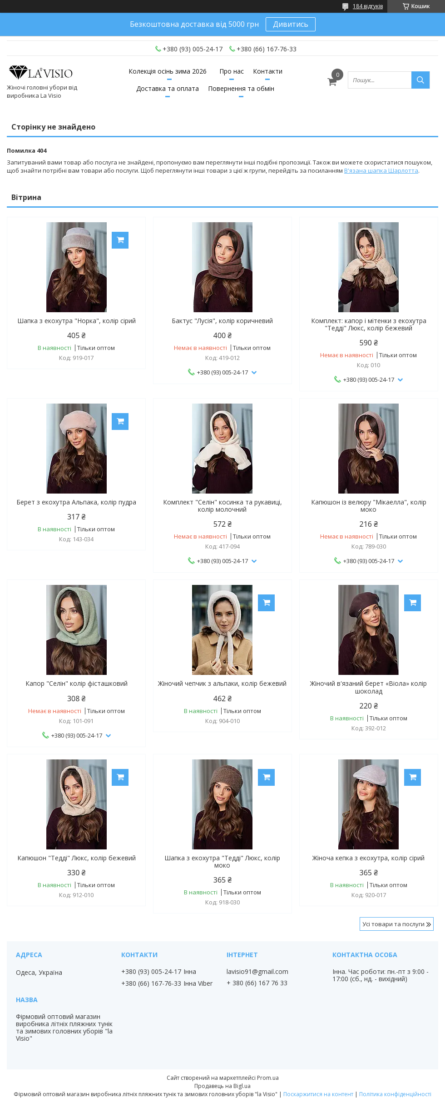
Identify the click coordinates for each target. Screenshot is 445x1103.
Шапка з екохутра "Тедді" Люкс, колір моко (222, 861)
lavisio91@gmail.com (257, 971)
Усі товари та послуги (393, 924)
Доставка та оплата (167, 88)
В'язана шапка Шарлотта (381, 170)
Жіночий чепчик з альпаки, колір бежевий (222, 683)
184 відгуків (368, 6)
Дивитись (290, 24)
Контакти (267, 71)
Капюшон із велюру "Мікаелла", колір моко (368, 506)
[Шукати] (420, 80)
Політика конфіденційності (395, 1094)
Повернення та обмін (241, 88)
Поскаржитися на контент (318, 1094)
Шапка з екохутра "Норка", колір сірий (76, 320)
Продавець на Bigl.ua (222, 1086)
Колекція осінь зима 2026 (168, 71)
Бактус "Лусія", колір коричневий (222, 320)
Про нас (231, 71)
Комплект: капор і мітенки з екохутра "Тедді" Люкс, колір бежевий (368, 324)
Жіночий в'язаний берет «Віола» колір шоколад (368, 687)
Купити (120, 240)
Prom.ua (268, 1078)
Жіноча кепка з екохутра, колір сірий (368, 858)
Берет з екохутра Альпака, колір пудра (76, 502)
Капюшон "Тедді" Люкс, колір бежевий (76, 858)
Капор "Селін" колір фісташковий (76, 683)
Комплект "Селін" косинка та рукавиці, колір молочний (222, 506)
